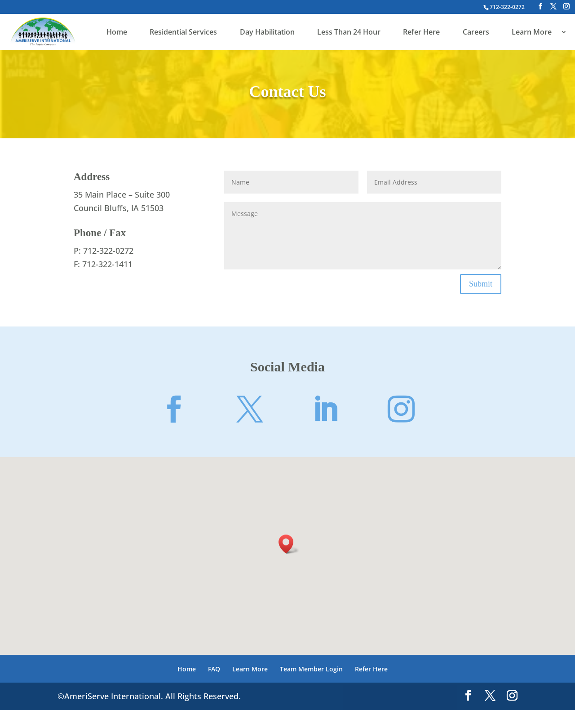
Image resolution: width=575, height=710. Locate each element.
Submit (480, 283)
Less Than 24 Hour (348, 33)
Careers (476, 33)
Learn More (532, 33)
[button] (289, 544)
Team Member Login (311, 669)
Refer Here (421, 33)
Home (116, 33)
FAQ (214, 669)
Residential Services (183, 33)
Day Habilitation (267, 33)
